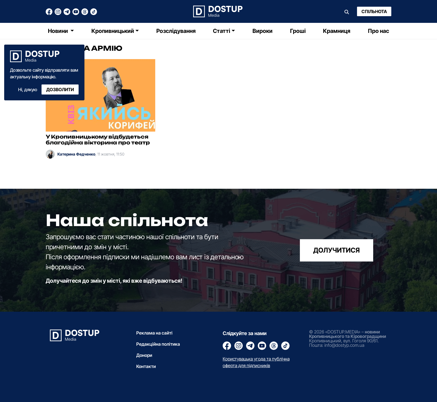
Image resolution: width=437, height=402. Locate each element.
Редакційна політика (158, 344)
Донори (144, 355)
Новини (58, 31)
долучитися (336, 250)
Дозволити (60, 89)
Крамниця (336, 31)
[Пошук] (347, 11)
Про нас (378, 31)
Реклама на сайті (154, 333)
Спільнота (374, 11)
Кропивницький (112, 31)
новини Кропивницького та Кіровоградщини (347, 334)
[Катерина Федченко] (50, 154)
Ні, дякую (27, 89)
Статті (221, 31)
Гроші (298, 31)
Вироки (263, 31)
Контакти (146, 366)
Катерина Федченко (76, 154)
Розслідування (176, 31)
